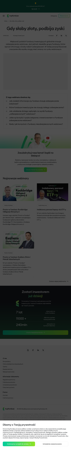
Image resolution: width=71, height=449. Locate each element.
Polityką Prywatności (40, 438)
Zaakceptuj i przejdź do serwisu (19, 444)
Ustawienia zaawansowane (52, 444)
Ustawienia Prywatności (57, 436)
